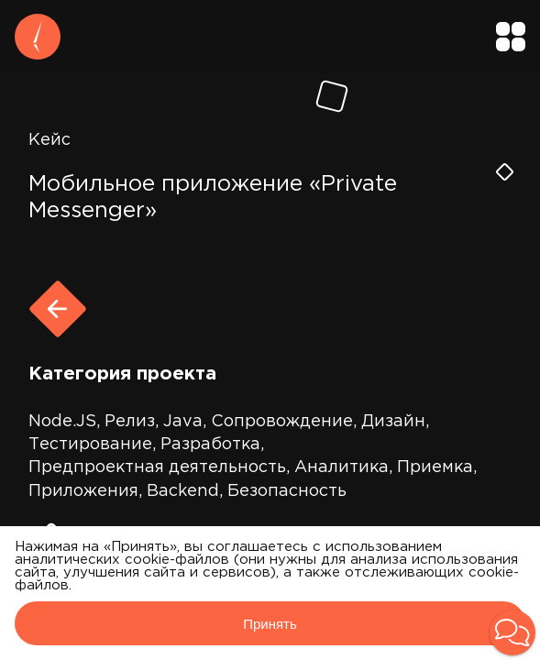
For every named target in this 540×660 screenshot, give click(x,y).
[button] (512, 632)
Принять (270, 624)
